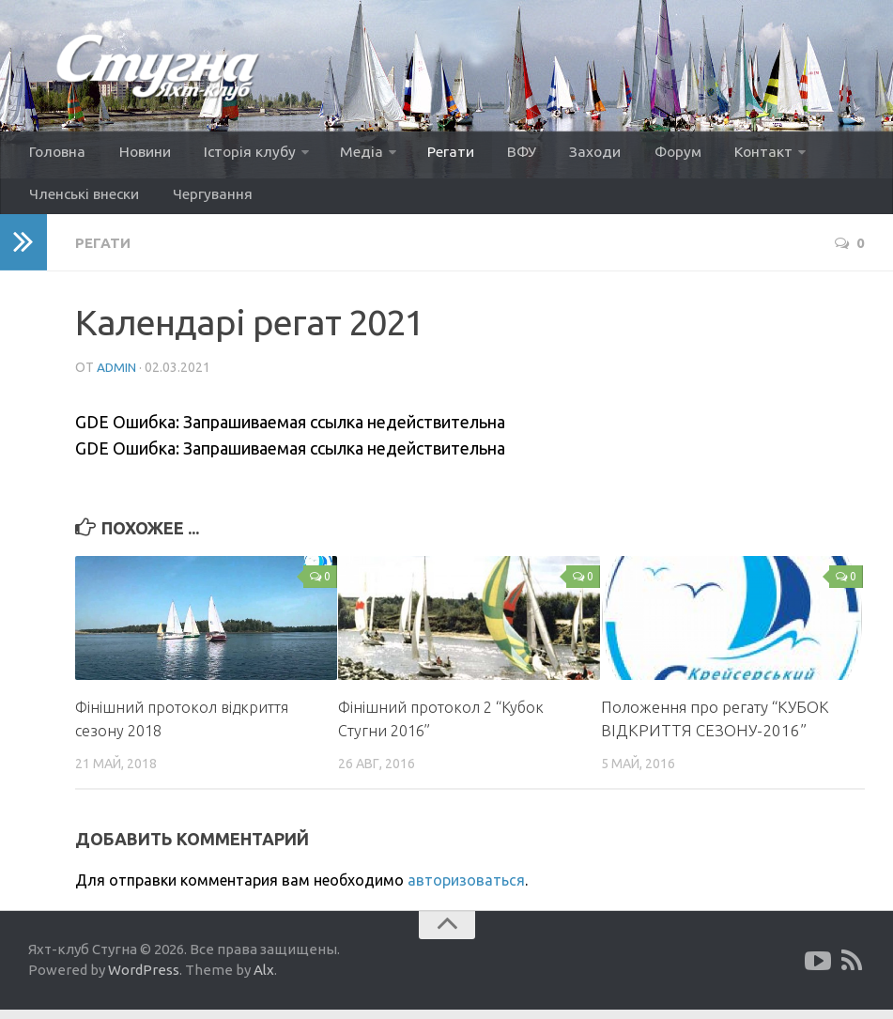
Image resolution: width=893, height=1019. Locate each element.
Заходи (564, 154)
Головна (56, 154)
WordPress (143, 980)
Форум (642, 154)
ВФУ (497, 154)
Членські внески (83, 201)
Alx (264, 980)
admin (117, 376)
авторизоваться (466, 889)
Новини (139, 154)
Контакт (723, 154)
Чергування (206, 201)
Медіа (347, 154)
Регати (431, 154)
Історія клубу (239, 154)
